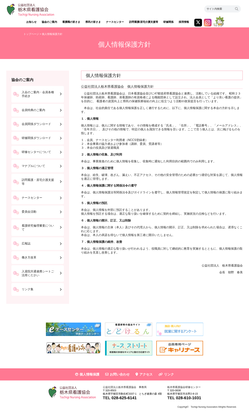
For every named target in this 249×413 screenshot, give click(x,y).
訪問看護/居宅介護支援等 (143, 21)
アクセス (146, 374)
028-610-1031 (188, 398)
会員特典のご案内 (33, 110)
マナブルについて (33, 165)
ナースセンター (115, 21)
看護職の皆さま (71, 21)
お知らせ (31, 21)
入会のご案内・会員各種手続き (38, 94)
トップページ (31, 34)
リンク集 (27, 289)
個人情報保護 (89, 374)
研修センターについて (36, 151)
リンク (169, 374)
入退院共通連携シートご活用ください (38, 273)
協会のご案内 (49, 21)
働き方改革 (29, 257)
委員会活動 (29, 211)
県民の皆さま (93, 21)
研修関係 (168, 21)
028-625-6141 (124, 398)
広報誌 (26, 243)
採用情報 (184, 21)
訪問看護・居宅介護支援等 (38, 181)
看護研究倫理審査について (38, 227)
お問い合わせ (120, 374)
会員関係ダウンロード (36, 124)
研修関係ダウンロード (36, 138)
